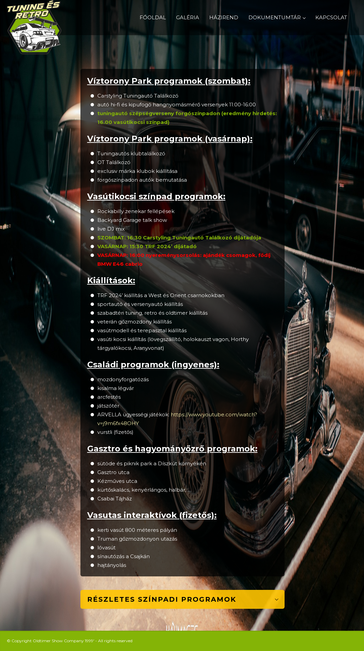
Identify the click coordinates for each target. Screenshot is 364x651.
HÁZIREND (223, 17)
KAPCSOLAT (331, 17)
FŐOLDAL (153, 17)
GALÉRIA (187, 17)
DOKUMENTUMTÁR (277, 17)
